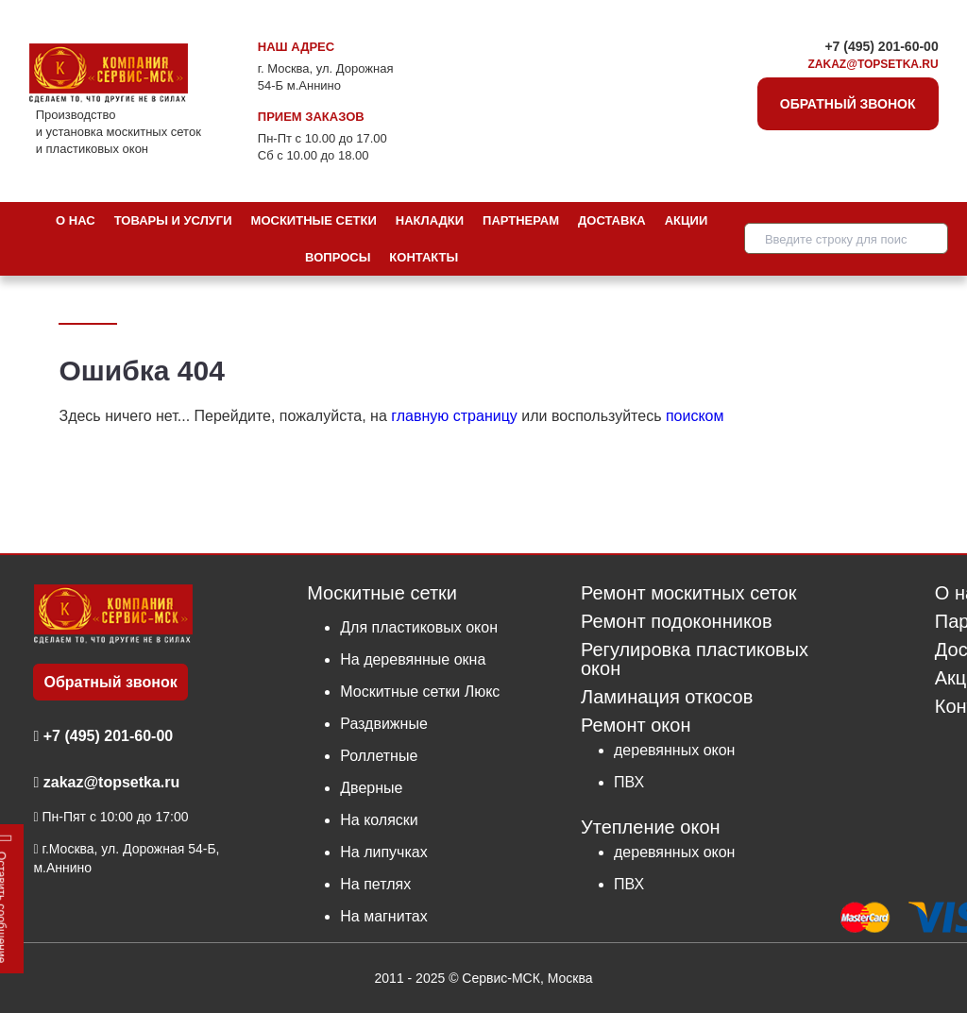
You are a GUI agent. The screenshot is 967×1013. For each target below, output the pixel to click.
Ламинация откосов (667, 697)
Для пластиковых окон (419, 627)
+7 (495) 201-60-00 (881, 46)
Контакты (423, 257)
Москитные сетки (314, 220)
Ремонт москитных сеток (688, 593)
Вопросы (337, 257)
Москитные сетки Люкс (420, 692)
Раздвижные (384, 724)
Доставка (612, 220)
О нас (75, 220)
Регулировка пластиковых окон (694, 659)
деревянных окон (674, 750)
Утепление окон (651, 826)
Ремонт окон (635, 725)
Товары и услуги (173, 220)
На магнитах (383, 916)
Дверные (371, 788)
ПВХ (629, 782)
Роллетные (378, 756)
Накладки (430, 220)
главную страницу (454, 416)
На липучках (383, 852)
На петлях (375, 884)
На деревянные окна (412, 659)
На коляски (379, 820)
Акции (686, 220)
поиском (695, 416)
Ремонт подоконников (676, 622)
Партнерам (521, 220)
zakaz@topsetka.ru (873, 64)
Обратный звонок (848, 103)
